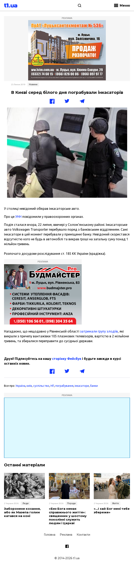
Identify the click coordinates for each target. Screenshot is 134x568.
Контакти (83, 534)
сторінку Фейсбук (66, 358)
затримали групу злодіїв (99, 331)
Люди (25, 503)
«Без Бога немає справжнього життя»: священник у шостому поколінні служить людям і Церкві (68, 516)
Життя (115, 503)
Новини (33, 84)
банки (94, 385)
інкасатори (82, 385)
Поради (71, 503)
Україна (20, 385)
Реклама (66, 534)
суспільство (41, 385)
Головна (49, 534)
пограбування (64, 385)
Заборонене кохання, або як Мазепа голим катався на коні (22, 512)
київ (29, 385)
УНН (18, 216)
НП (52, 385)
